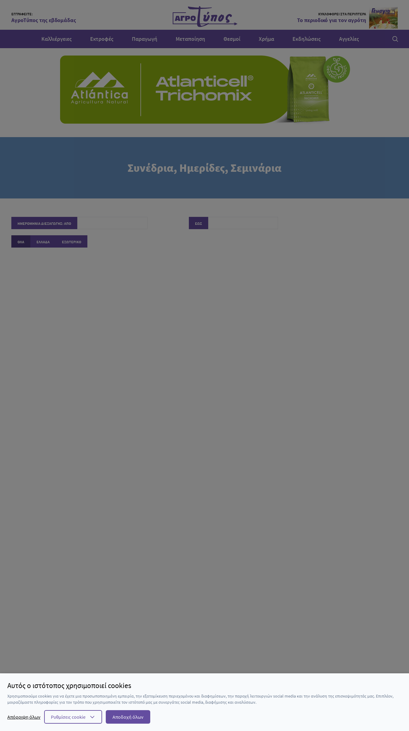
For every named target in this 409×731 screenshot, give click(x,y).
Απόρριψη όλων (23, 717)
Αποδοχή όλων (128, 717)
